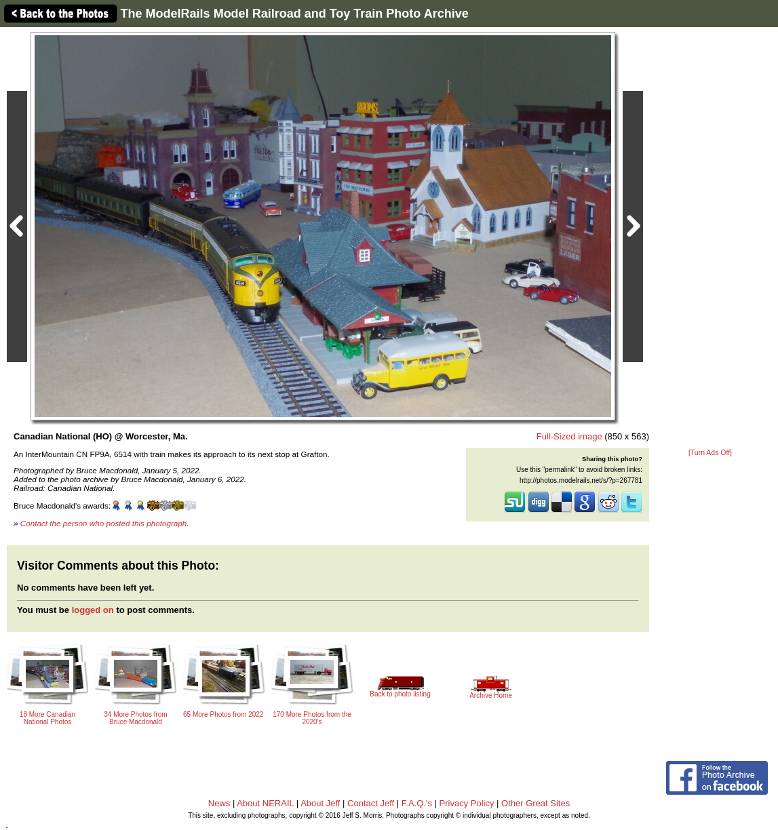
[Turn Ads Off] (710, 452)
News (219, 803)
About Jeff (320, 803)
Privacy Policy (467, 803)
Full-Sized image (569, 436)
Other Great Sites (535, 803)
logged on (93, 610)
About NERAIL (265, 803)
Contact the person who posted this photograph (103, 523)
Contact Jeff (370, 803)
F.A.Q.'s (417, 803)
